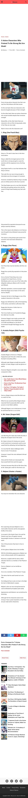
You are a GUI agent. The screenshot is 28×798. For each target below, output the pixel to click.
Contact (8, 787)
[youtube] (21, 781)
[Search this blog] (26, 2)
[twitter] (11, 635)
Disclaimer (22, 787)
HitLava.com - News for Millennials (18, 795)
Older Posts (23, 658)
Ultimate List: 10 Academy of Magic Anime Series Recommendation (16, 729)
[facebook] (4, 635)
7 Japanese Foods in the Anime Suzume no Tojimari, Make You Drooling (17, 722)
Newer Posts (5, 658)
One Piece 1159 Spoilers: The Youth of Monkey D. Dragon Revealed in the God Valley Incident (14, 389)
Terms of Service (14, 790)
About (3, 787)
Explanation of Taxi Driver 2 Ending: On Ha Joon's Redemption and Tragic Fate (16, 715)
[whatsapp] (23, 635)
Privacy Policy (15, 787)
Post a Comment (21, 50)
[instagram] (11, 781)
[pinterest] (17, 635)
